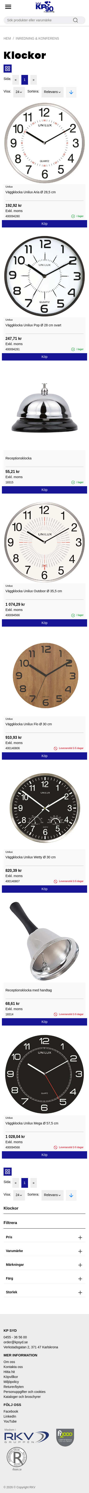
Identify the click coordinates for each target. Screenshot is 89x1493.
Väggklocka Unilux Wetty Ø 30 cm (30, 857)
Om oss (9, 1362)
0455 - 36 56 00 (15, 1337)
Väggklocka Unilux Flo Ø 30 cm (28, 724)
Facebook (11, 1411)
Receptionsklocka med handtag (28, 990)
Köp (44, 224)
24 (19, 92)
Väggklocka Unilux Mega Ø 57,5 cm (31, 1123)
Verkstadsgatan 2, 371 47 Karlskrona (31, 1347)
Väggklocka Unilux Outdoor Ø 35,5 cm (33, 591)
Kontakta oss (13, 1367)
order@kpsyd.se (16, 1342)
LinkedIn (10, 1416)
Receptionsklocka (18, 458)
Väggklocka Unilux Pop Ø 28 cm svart (33, 325)
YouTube (10, 1421)
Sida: (7, 79)
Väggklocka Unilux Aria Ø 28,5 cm (30, 192)
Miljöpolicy (11, 1382)
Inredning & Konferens (37, 38)
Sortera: (33, 91)
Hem (7, 38)
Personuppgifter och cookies (25, 1392)
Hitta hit (9, 1372)
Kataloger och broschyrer (22, 1397)
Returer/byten (14, 1387)
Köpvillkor (11, 1377)
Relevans (52, 92)
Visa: (7, 91)
